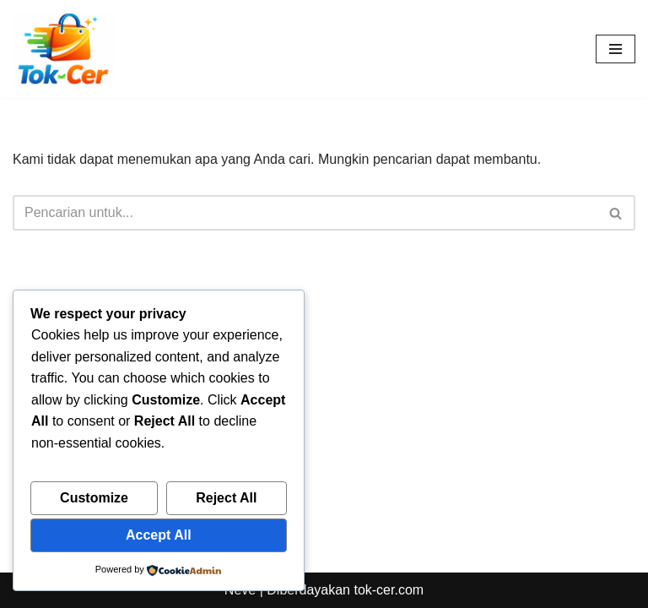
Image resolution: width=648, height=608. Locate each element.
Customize (94, 498)
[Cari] (305, 213)
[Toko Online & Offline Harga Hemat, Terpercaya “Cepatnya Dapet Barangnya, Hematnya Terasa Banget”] (63, 49)
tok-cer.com (389, 590)
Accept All (159, 535)
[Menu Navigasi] (615, 49)
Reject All (226, 498)
